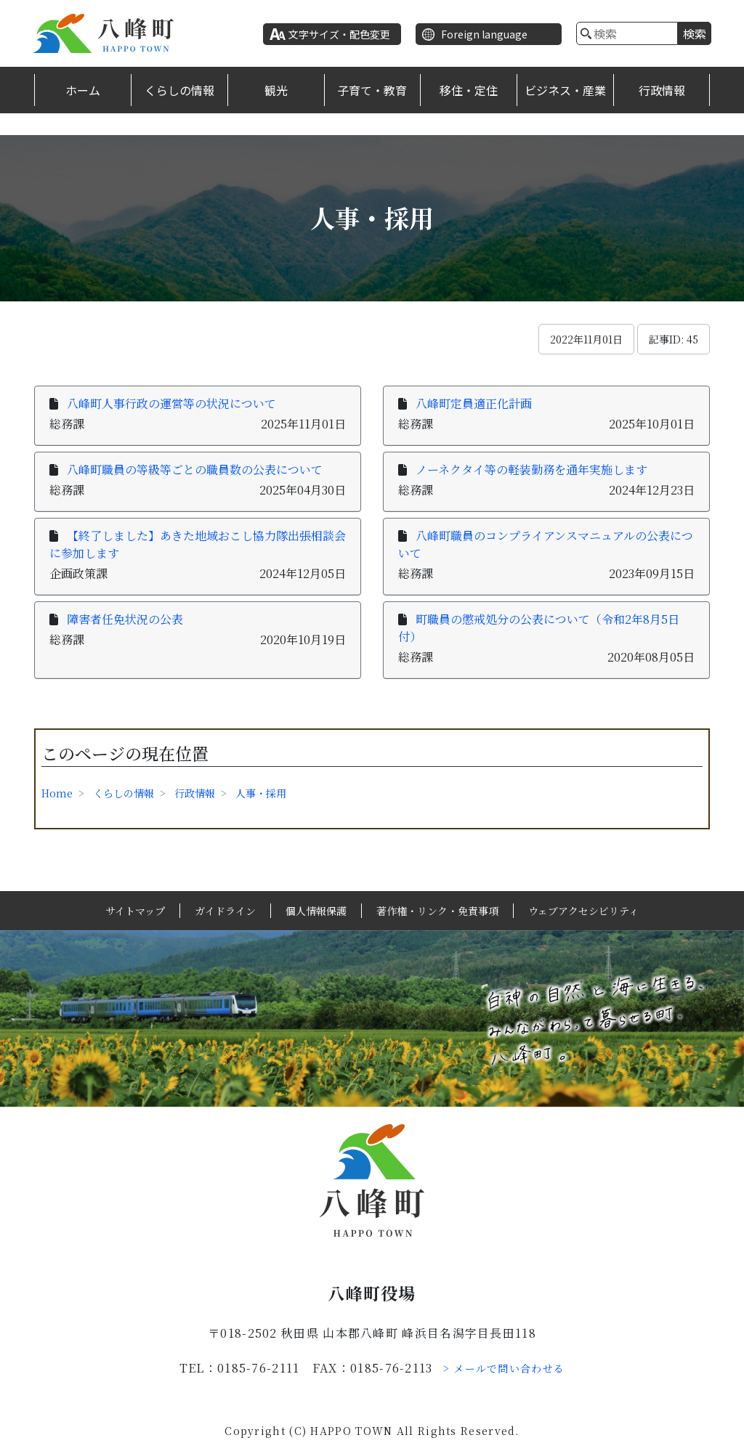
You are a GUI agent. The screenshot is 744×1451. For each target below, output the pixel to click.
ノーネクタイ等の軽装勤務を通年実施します (531, 469)
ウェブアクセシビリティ (583, 910)
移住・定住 (469, 90)
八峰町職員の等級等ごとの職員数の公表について (195, 469)
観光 (276, 90)
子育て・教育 (372, 90)
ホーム (82, 90)
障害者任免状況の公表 (125, 619)
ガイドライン (225, 910)
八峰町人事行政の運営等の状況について (171, 403)
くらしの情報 (179, 90)
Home (57, 793)
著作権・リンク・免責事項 (437, 910)
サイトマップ (135, 910)
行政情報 (662, 90)
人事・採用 (260, 793)
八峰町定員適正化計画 (474, 403)
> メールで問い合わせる (504, 1368)
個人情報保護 (316, 910)
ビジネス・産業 (565, 90)
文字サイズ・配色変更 (339, 34)
